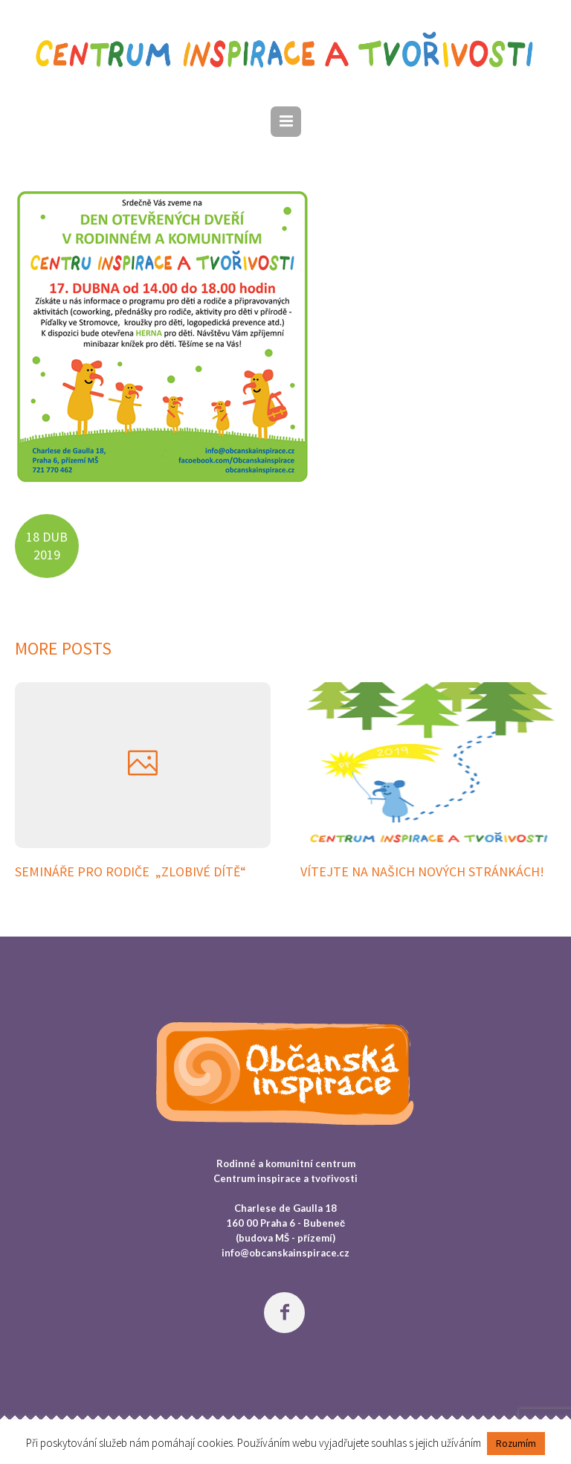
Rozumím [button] (516, 1443)
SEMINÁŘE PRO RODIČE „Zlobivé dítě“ (130, 871)
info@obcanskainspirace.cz (285, 1253)
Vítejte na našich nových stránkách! (422, 871)
